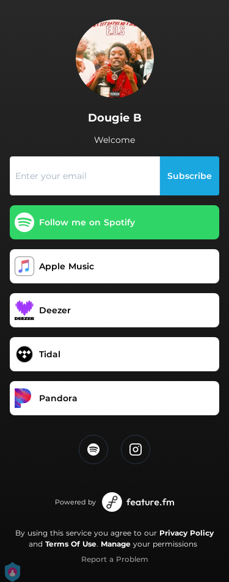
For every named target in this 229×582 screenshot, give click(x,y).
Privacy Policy (186, 532)
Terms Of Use (70, 543)
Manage (116, 543)
